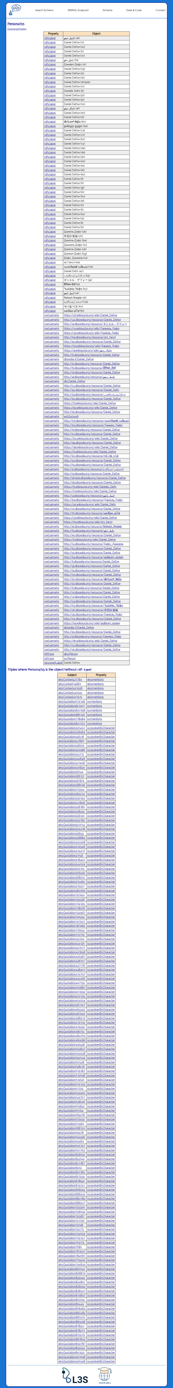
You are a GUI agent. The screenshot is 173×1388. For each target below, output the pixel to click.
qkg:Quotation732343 (71, 1238)
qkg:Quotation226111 (71, 833)
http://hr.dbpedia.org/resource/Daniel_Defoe (92, 429)
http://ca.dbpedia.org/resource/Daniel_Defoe (92, 601)
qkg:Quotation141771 (71, 754)
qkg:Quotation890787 (71, 1343)
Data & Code (134, 10)
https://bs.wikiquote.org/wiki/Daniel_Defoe (90, 438)
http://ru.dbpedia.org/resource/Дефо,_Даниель (93, 544)
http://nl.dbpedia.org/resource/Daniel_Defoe (92, 592)
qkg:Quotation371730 (71, 934)
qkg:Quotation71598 (70, 1225)
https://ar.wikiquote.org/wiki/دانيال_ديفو (88, 350)
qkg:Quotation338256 (71, 908)
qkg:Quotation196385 (71, 807)
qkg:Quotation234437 (71, 851)
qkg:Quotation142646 (71, 758)
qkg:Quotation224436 (71, 829)
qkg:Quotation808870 (72, 1273)
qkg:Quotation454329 (71, 996)
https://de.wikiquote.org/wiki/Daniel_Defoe (90, 447)
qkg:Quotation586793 (71, 1128)
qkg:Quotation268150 (71, 877)
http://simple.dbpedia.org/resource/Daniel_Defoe (95, 478)
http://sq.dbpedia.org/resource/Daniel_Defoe (92, 460)
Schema (107, 10)
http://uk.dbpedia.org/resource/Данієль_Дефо (93, 614)
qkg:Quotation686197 (71, 1203)
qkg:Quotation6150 (70, 1167)
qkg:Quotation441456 (71, 978)
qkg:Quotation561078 (71, 1115)
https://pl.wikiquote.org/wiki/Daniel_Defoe (90, 517)
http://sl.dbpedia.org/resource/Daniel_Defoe (92, 473)
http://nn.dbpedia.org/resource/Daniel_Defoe (92, 574)
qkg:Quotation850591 (71, 1299)
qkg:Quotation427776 (71, 965)
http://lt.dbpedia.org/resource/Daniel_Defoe (91, 354)
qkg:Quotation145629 (71, 767)
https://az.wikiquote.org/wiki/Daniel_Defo (90, 504)
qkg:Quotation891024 (71, 1348)
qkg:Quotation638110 (71, 1181)
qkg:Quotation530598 (71, 1075)
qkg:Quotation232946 (71, 846)
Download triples (16, 28)
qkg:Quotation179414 (71, 789)
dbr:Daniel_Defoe (74, 381)
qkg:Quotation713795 (71, 1220)
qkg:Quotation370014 (71, 930)
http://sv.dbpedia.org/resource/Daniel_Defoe (92, 434)
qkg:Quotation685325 (71, 714)
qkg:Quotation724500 (71, 1233)
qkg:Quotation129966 (71, 749)
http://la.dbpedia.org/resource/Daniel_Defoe (92, 570)
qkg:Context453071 (70, 697)
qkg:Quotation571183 (71, 1123)
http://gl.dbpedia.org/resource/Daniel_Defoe (92, 566)
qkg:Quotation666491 (71, 1194)
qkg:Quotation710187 (71, 1216)
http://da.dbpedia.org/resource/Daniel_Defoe (92, 442)
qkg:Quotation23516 (70, 855)
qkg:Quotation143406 (71, 763)
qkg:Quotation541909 (71, 1093)
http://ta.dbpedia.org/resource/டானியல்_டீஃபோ (95, 394)
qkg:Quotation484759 (71, 1035)
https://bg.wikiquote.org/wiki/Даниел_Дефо (91, 346)
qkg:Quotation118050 (71, 745)
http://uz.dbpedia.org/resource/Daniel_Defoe (92, 319)
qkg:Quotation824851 (71, 1282)
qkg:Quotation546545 (71, 1101)
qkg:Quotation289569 (71, 890)
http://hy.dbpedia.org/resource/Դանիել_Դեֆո (93, 605)
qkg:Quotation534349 (71, 1084)
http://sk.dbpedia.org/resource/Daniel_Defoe (92, 649)
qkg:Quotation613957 (71, 705)
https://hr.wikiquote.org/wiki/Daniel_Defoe (90, 491)
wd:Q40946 (71, 416)
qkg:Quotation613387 (71, 1163)
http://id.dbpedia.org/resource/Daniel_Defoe (92, 372)
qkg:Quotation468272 (71, 1018)
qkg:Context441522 (70, 692)
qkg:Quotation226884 (71, 837)
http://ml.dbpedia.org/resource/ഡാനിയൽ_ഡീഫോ (96, 420)
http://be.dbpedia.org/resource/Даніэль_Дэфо (93, 500)
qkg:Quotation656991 (71, 1189)
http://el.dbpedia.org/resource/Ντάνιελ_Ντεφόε (93, 526)
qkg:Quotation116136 (71, 736)
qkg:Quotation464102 (71, 1009)
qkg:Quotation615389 (71, 1172)
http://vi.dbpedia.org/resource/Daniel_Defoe (92, 596)
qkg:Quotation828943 (71, 1291)
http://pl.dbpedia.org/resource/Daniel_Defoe (92, 552)
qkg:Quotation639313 (71, 1185)
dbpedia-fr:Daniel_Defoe (79, 627)
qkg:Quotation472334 (71, 1022)
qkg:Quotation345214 (71, 917)
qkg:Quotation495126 (71, 1044)
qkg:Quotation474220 (71, 1027)
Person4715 (15, 23)
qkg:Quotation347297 (71, 921)
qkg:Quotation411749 (71, 939)
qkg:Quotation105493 (71, 727)
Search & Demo (44, 10)
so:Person (70, 658)
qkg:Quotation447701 (71, 983)
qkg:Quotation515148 (71, 1062)
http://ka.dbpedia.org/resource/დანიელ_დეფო (93, 557)
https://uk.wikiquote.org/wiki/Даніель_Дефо (91, 332)
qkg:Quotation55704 (71, 1110)
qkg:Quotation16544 (70, 771)
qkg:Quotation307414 (71, 895)
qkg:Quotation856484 (72, 1308)
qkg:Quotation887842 (71, 1339)
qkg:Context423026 (70, 688)
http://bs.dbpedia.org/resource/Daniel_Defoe (92, 548)
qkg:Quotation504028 (71, 1053)
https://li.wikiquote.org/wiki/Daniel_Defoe (90, 539)
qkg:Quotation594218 (71, 1137)
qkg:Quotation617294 (71, 1176)
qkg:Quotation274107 (71, 886)
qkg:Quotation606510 (71, 1154)
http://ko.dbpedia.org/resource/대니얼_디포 (91, 456)
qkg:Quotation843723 (71, 723)
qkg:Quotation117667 (71, 741)
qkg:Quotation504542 (71, 1057)
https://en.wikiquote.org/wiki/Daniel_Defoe (90, 640)
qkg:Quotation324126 (71, 899)
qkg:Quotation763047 (71, 1251)
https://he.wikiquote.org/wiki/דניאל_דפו (88, 522)
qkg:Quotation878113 (71, 1326)
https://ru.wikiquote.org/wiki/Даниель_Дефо (91, 328)
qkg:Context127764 (70, 679)
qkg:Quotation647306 (71, 710)
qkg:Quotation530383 (71, 1071)
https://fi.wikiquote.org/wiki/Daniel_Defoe (90, 403)
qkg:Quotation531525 (71, 1079)
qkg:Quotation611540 (71, 1159)
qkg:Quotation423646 (71, 952)
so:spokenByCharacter (101, 727)
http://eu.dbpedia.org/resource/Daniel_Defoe (92, 341)
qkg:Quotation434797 (71, 974)
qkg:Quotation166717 (71, 776)
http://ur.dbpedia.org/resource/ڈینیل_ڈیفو (89, 495)
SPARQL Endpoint (78, 10)
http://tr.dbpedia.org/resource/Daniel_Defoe (91, 588)
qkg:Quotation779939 (71, 1260)
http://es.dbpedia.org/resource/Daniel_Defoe (92, 632)
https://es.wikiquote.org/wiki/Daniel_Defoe (90, 407)
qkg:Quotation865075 (71, 1317)
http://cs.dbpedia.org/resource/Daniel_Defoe (92, 645)
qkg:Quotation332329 (71, 903)
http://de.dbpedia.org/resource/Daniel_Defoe (92, 482)
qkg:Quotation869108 (71, 1321)
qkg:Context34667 (69, 683)
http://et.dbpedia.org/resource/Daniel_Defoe (92, 412)
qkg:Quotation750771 (71, 1242)
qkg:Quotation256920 (71, 873)
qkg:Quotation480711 (71, 1031)
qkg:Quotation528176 (71, 1066)
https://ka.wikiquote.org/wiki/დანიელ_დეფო (92, 623)
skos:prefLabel (53, 662)
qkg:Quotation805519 (71, 1269)
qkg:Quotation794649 (72, 1264)
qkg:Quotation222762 (71, 820)
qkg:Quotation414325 (71, 943)
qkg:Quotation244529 (71, 864)
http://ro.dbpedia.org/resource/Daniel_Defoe (92, 508)
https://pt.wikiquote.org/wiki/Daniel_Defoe (90, 315)
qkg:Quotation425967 (71, 956)
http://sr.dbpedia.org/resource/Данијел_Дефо (92, 636)
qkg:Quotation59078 (71, 1132)
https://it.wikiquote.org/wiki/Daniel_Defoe (90, 451)
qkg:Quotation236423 (71, 859)
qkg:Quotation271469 (71, 881)
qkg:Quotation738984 (71, 719)
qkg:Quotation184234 (71, 793)
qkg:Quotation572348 (71, 701)
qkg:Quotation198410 (71, 811)
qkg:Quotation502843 (71, 1049)
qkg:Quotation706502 (71, 1211)
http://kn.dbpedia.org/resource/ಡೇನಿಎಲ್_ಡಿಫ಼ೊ (93, 579)
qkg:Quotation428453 (71, 969)
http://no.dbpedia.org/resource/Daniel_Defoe (92, 618)
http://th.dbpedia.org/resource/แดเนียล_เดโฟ (92, 513)
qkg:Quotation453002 (71, 991)
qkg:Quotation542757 (71, 1097)
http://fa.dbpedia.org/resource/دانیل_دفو (89, 530)
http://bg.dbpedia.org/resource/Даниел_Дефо (93, 425)
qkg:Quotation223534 (71, 824)
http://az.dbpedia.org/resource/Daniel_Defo (91, 390)
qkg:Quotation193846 (71, 802)
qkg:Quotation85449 (71, 1304)
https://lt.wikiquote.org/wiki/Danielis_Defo (90, 486)
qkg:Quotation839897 (71, 1295)
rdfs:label (50, 38)
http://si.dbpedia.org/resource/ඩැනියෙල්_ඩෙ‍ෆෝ (94, 469)
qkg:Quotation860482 (72, 1313)
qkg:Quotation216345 (71, 815)
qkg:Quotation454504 (71, 1000)
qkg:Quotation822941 (71, 1277)
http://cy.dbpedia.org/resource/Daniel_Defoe (92, 385)
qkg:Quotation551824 (71, 1106)
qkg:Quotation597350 (71, 1150)
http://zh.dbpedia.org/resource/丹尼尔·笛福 (91, 610)
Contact (160, 10)
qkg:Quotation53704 (71, 1088)
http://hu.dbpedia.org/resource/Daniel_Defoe (92, 464)
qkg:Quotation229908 (71, 842)
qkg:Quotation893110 (71, 1352)
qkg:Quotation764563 (71, 1255)
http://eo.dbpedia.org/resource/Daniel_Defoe (92, 535)
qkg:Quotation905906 (72, 1361)
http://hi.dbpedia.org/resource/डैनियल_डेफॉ (90, 368)
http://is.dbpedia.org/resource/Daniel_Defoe (92, 363)
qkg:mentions (95, 679)
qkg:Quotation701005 (71, 1207)
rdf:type (49, 654)
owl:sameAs (51, 315)
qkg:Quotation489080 (72, 1040)
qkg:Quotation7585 (70, 1247)
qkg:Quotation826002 (71, 1286)
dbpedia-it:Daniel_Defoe (79, 359)
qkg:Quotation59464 (71, 1141)
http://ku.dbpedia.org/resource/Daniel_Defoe (92, 398)
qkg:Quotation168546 (71, 785)
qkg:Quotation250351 (71, 868)
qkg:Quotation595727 (71, 1145)
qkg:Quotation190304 (71, 798)
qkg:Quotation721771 (71, 1229)
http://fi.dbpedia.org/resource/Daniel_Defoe (91, 561)
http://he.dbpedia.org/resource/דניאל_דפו (90, 337)
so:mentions (94, 701)
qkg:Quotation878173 (71, 1330)
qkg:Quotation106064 (71, 732)
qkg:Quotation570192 (71, 1119)
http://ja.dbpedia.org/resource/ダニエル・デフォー (95, 324)
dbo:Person (71, 654)
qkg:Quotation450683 (71, 987)
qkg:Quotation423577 (71, 947)
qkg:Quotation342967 (71, 912)
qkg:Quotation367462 (71, 925)
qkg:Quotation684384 (72, 1198)
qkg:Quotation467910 (71, 1013)
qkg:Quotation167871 (71, 780)
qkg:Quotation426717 (71, 961)
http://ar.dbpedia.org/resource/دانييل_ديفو (89, 376)
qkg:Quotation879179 (71, 1335)
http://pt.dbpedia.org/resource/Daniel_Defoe (92, 583)
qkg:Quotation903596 (71, 1357)
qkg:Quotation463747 (71, 1005)
